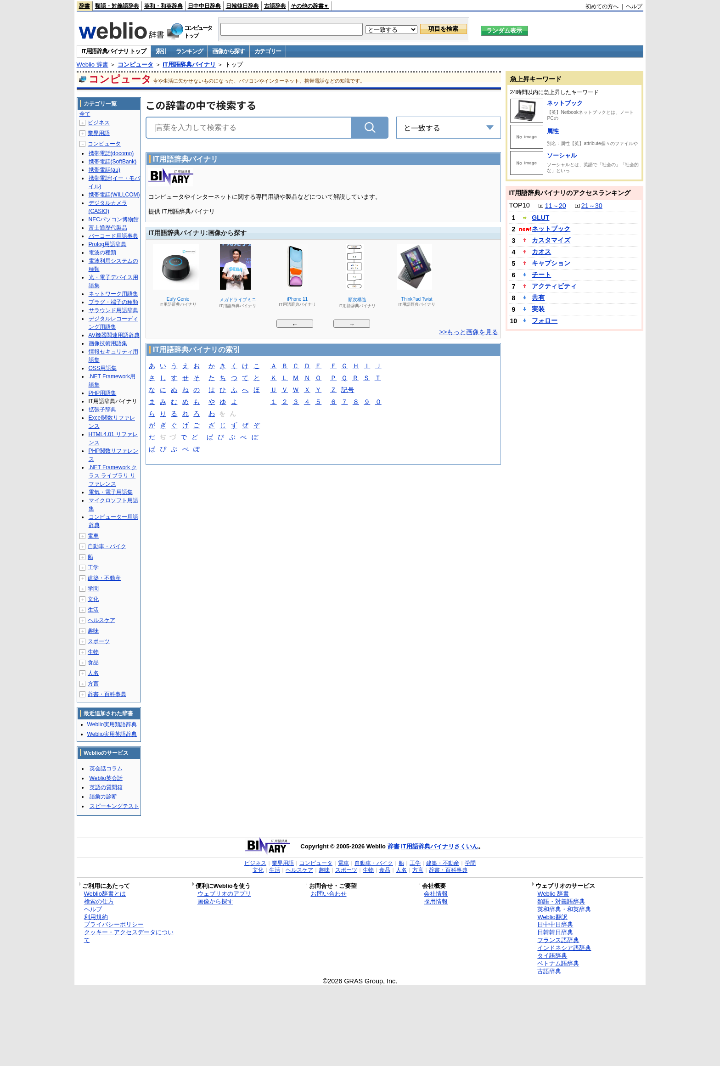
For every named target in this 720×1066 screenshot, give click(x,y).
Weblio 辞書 (92, 64)
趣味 (93, 631)
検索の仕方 (99, 901)
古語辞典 (275, 6)
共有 (538, 297)
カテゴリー (267, 51)
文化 (93, 599)
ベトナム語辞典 (558, 963)
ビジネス (99, 122)
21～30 (591, 205)
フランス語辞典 (558, 940)
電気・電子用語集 (111, 492)
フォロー (544, 320)
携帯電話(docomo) (111, 153)
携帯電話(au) (104, 170)
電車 (93, 536)
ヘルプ (634, 6)
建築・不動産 (104, 578)
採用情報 (436, 901)
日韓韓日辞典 (242, 6)
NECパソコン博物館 (114, 219)
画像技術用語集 (108, 343)
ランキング (189, 51)
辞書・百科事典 (107, 694)
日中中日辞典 (204, 6)
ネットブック (565, 103)
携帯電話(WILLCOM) (114, 194)
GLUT (540, 217)
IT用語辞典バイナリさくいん (439, 846)
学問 (93, 588)
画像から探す (228, 51)
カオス (541, 251)
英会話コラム (106, 768)
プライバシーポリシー (114, 924)
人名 (93, 673)
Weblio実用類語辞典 (112, 724)
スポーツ (99, 641)
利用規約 (96, 917)
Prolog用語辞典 (108, 244)
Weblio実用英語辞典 (112, 734)
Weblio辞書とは (105, 893)
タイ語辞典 (552, 955)
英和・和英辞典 (163, 6)
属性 (553, 131)
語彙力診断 (103, 796)
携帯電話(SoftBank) (113, 161)
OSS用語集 (103, 368)
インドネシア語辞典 (564, 947)
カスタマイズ (551, 240)
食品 (93, 662)
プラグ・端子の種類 (113, 302)
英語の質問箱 (106, 787)
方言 (93, 683)
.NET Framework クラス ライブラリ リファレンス (113, 475)
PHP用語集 (103, 393)
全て (84, 114)
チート (541, 274)
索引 (161, 51)
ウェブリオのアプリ (224, 893)
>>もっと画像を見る (469, 332)
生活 (93, 609)
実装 (538, 309)
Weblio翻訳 (552, 917)
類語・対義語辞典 (117, 6)
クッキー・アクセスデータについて (129, 936)
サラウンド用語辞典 (113, 310)
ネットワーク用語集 (113, 294)
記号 (347, 390)
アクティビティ (554, 286)
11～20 (555, 205)
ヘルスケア (101, 620)
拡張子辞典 (102, 409)
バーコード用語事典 (113, 236)
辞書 (84, 6)
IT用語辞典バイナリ (189, 64)
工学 (93, 567)
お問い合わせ (329, 893)
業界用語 (99, 133)
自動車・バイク (107, 546)
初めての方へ (602, 6)
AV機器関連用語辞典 (114, 335)
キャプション (551, 263)
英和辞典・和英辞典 (564, 909)
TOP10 (519, 205)
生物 (93, 652)
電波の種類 (102, 252)
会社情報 (436, 893)
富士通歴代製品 (108, 227)
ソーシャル (562, 155)
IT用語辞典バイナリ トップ (114, 51)
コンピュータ (135, 64)
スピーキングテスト (114, 806)
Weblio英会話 (106, 778)
